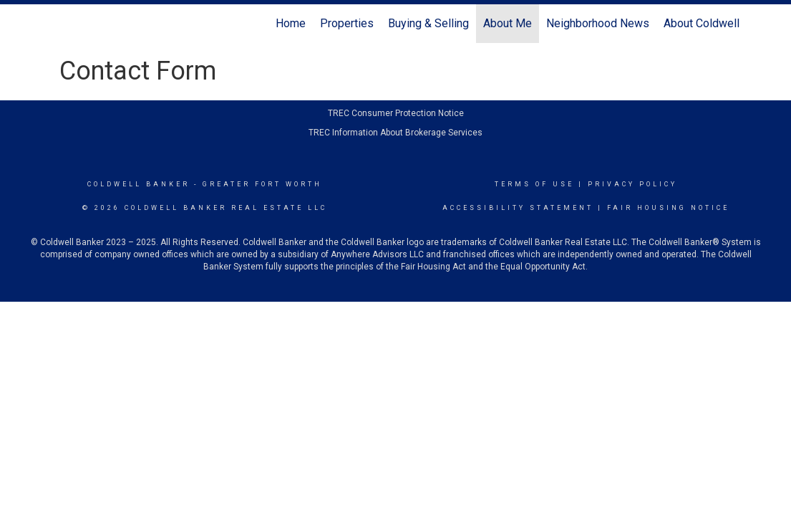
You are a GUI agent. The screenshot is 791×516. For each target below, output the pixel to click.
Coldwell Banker (138, 184)
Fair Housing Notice (668, 207)
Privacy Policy (632, 184)
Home (291, 23)
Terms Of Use (534, 184)
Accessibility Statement (517, 207)
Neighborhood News (597, 23)
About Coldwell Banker (720, 23)
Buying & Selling (428, 23)
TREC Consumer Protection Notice (396, 113)
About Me (507, 23)
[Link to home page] (56, 23)
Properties (347, 23)
